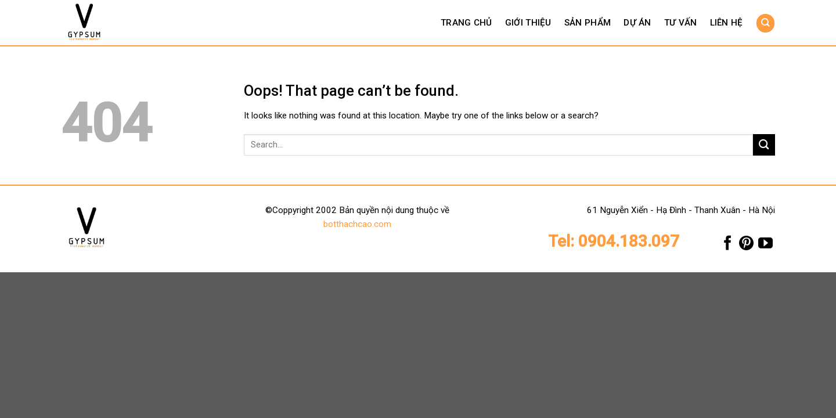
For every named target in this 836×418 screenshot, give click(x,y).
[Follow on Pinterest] (746, 246)
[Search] (765, 23)
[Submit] (764, 145)
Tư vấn (680, 22)
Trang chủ (466, 22)
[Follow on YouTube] (765, 246)
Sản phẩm (587, 22)
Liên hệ (726, 22)
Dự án (637, 22)
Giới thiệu (528, 22)
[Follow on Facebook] (727, 246)
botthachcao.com (357, 224)
